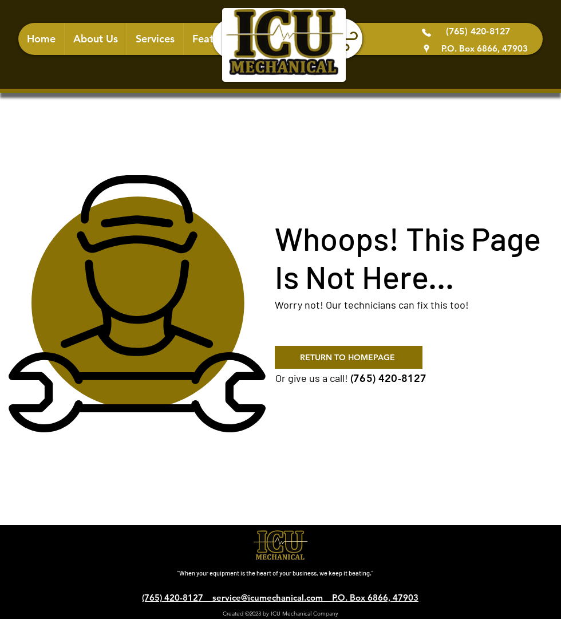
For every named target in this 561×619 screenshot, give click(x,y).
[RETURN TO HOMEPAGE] (348, 357)
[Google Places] (426, 48)
